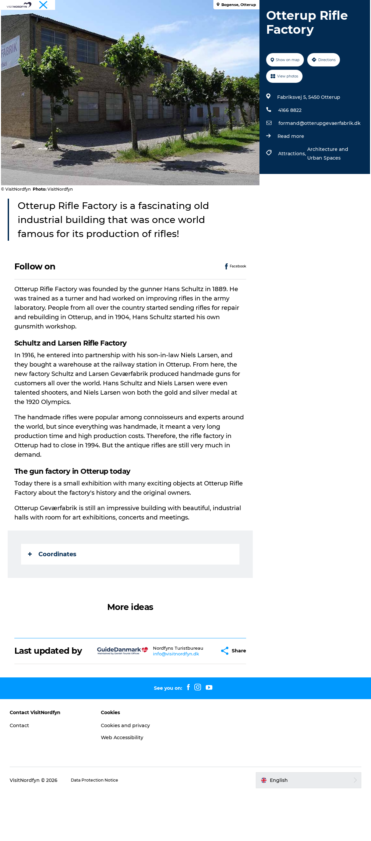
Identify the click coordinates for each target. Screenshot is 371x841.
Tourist (302, 6)
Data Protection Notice (117, 828)
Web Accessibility (133, 785)
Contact (39, 773)
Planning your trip (212, 28)
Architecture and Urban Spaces (325, 191)
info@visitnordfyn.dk (166, 699)
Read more (288, 174)
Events (183, 21)
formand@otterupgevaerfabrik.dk (317, 161)
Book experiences (254, 21)
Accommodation (158, 28)
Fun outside (150, 21)
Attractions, (290, 192)
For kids (212, 21)
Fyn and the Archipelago (340, 6)
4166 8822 (287, 148)
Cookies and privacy (137, 773)
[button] (200, 693)
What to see (109, 21)
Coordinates (58, 592)
